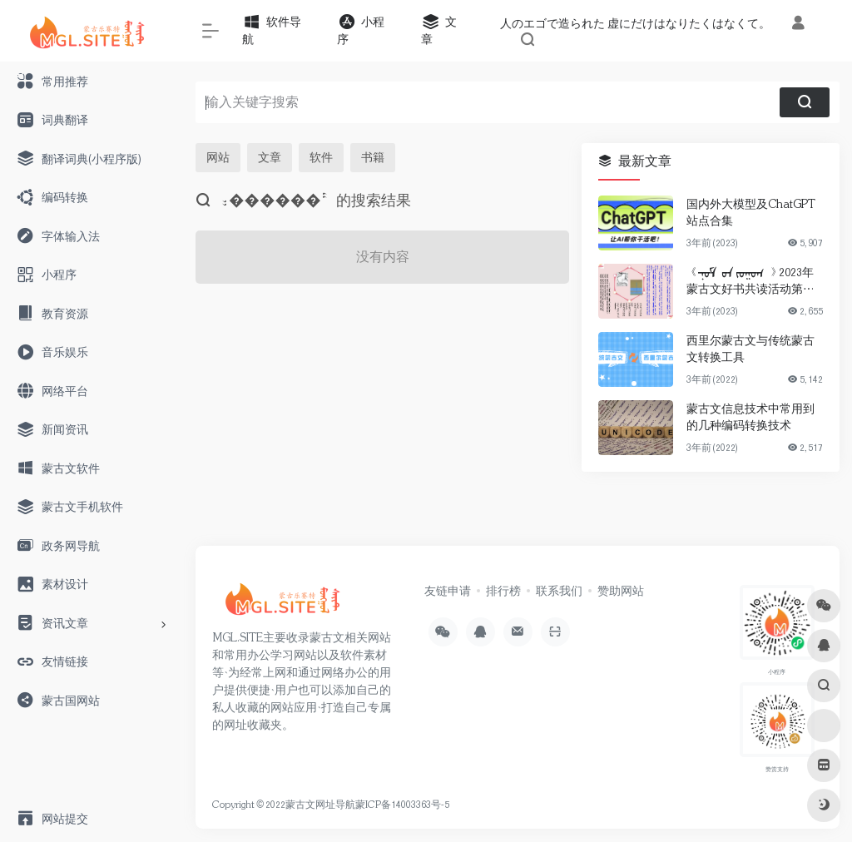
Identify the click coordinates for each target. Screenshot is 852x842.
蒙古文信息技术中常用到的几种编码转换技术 (750, 417)
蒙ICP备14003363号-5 (402, 804)
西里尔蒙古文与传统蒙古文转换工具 (750, 349)
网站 (218, 157)
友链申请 (447, 590)
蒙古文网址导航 (320, 804)
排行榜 (503, 590)
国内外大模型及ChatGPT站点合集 (750, 212)
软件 (321, 157)
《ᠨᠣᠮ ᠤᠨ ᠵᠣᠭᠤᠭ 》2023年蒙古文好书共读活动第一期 (750, 281)
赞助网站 (620, 590)
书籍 (372, 157)
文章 (269, 157)
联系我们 (559, 590)
